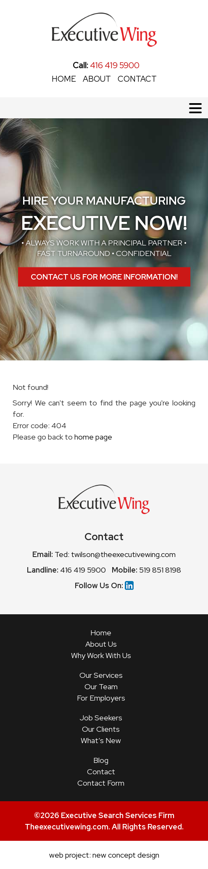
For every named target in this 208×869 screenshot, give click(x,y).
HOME (64, 79)
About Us (101, 644)
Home (100, 632)
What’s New (101, 740)
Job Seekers (100, 717)
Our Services (101, 675)
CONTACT (137, 79)
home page (93, 437)
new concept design (125, 855)
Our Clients (101, 729)
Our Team (101, 686)
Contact (101, 771)
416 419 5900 (106, 65)
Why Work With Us (101, 655)
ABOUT (97, 79)
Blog (100, 760)
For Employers (101, 698)
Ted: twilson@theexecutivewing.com (115, 554)
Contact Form (100, 783)
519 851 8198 (160, 570)
